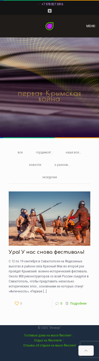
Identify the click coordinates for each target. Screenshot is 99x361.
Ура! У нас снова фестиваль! (46, 252)
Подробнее (78, 303)
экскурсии (49, 177)
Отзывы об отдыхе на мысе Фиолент (49, 345)
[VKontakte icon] (49, 10)
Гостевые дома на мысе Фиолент (48, 335)
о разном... (62, 165)
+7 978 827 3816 (52, 4)
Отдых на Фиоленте (48, 340)
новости (35, 165)
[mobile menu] (91, 26)
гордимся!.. (44, 152)
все (20, 152)
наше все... (73, 152)
